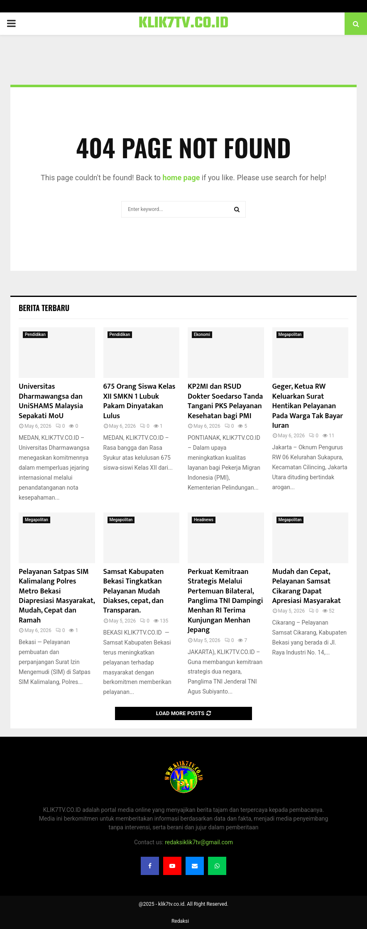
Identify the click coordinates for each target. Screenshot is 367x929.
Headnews (203, 519)
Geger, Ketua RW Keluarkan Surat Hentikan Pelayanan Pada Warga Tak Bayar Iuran (307, 406)
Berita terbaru (44, 307)
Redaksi (180, 921)
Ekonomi (202, 334)
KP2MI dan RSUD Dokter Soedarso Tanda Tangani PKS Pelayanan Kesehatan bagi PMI (225, 401)
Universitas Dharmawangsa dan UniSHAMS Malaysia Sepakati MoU (51, 401)
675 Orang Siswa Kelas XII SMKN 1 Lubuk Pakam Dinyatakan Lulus (139, 401)
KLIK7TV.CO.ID (184, 23)
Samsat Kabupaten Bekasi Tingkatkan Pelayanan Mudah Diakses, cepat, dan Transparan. (133, 591)
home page (181, 177)
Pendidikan (35, 334)
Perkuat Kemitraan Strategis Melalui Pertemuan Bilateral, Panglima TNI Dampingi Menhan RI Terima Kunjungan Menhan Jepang (225, 601)
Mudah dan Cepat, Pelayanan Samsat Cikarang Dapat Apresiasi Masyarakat (306, 586)
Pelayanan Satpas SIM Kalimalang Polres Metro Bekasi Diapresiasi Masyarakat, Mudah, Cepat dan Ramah (57, 596)
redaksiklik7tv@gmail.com (199, 842)
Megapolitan (290, 334)
